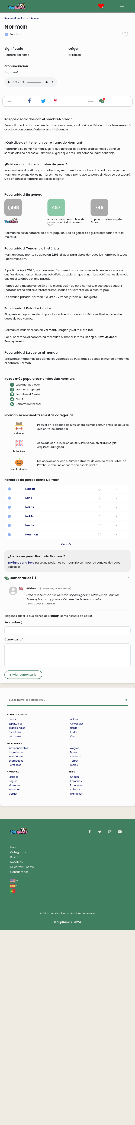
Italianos (75, 985)
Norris (29, 702)
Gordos (13, 989)
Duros (73, 947)
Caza (73, 931)
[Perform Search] (126, 895)
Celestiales (76, 919)
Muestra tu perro (22, 1062)
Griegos (74, 972)
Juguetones (16, 947)
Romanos (76, 976)
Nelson (30, 684)
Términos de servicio (82, 1109)
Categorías (18, 1048)
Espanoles (76, 980)
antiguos (19, 623)
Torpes (74, 956)
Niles (28, 693)
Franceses (76, 989)
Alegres (74, 943)
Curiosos (75, 952)
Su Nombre (13, 818)
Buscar (15, 1053)
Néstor (30, 721)
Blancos (13, 972)
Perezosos (15, 960)
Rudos (74, 927)
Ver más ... (67, 740)
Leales (74, 960)
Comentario (13, 835)
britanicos (19, 641)
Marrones (14, 980)
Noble (29, 712)
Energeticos (16, 956)
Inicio (13, 1043)
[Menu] (122, 6)
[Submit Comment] (23, 870)
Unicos (74, 915)
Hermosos (15, 931)
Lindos (12, 915)
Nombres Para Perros (16, 18)
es (13, 1081)
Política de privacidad (53, 1109)
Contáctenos (19, 1067)
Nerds (73, 923)
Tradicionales (17, 923)
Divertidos (15, 927)
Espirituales (15, 919)
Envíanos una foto (21, 758)
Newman (31, 730)
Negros (13, 976)
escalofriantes (19, 659)
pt (14, 1086)
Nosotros (16, 1057)
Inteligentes (16, 952)
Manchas (14, 985)
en (14, 1075)
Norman (34, 18)
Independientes (18, 943)
